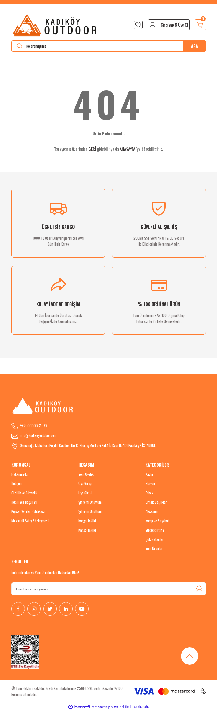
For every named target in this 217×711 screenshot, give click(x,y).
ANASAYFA (127, 149)
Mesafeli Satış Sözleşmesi (30, 520)
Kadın (149, 474)
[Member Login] (169, 24)
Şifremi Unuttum (90, 502)
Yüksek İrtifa (155, 530)
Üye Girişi (85, 483)
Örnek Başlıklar (156, 502)
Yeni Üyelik (86, 474)
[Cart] (200, 24)
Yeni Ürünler (154, 548)
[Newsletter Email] (108, 588)
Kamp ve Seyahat (157, 520)
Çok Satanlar (155, 539)
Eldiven (150, 483)
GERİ (92, 149)
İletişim (16, 483)
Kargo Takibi (87, 520)
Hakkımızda (19, 474)
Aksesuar (152, 511)
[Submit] (199, 588)
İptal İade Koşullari (24, 502)
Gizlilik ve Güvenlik (24, 493)
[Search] (108, 46)
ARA (194, 46)
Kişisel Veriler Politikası (28, 511)
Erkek (149, 493)
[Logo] (54, 25)
